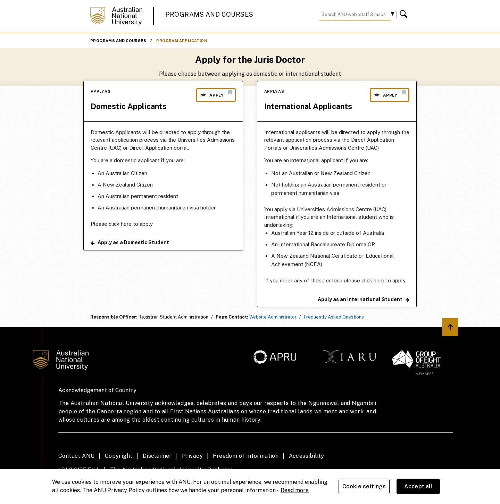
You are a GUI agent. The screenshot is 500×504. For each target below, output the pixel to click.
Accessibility (306, 456)
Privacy (192, 456)
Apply (216, 93)
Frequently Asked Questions (334, 317)
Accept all (418, 486)
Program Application (181, 41)
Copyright (119, 456)
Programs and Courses (209, 14)
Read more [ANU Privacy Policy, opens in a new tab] (295, 490)
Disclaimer (157, 456)
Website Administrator (273, 317)
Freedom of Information (245, 456)
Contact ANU (76, 456)
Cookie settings (364, 486)
